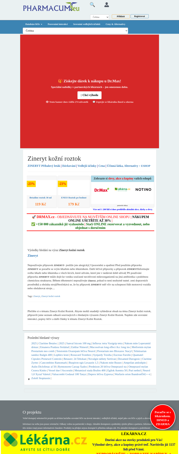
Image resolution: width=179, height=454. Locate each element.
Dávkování (69, 165)
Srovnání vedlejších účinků (86, 24)
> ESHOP (144, 165)
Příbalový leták (44, 165)
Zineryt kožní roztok (50, 296)
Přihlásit (121, 16)
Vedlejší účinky (87, 165)
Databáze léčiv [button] (33, 24)
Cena (101, 165)
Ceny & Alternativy (115, 24)
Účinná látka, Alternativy (122, 165)
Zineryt (36, 296)
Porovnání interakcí (58, 24)
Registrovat (139, 16)
